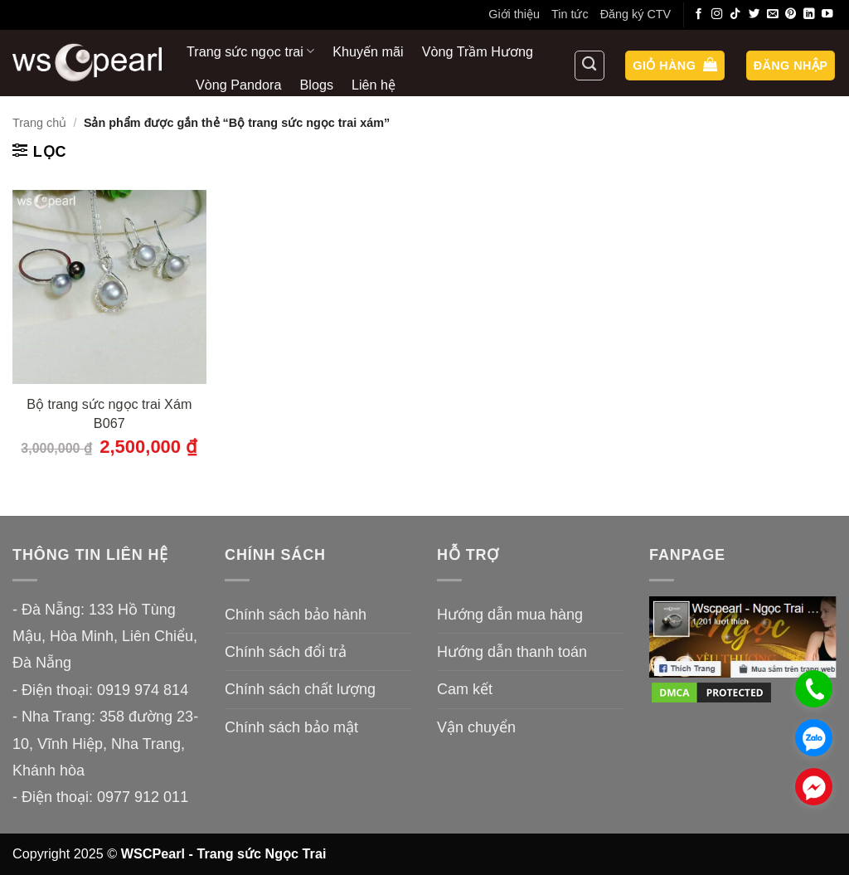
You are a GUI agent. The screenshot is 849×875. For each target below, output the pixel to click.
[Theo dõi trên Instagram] (717, 14)
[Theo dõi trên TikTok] (735, 14)
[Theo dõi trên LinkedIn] (809, 14)
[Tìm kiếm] (589, 65)
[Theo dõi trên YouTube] (827, 14)
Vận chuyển (476, 727)
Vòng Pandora (239, 84)
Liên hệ (373, 84)
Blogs (317, 84)
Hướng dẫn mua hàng (510, 614)
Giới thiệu (514, 14)
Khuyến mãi (367, 51)
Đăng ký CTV (636, 14)
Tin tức (570, 14)
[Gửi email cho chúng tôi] (773, 14)
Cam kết (464, 689)
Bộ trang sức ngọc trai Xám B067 (109, 413)
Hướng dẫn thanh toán (512, 652)
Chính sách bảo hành (295, 614)
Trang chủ (39, 122)
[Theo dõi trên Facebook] (699, 14)
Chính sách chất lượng (300, 689)
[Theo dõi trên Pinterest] (791, 14)
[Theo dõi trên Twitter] (754, 14)
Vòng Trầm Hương (477, 51)
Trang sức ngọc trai (250, 51)
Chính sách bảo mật (291, 727)
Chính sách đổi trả (286, 652)
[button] (675, 66)
